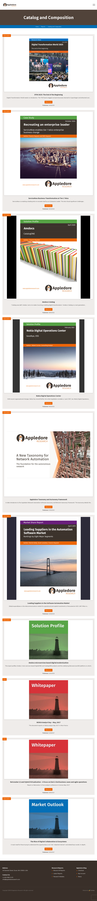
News (80, 876)
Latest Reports (57, 873)
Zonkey (92, 890)
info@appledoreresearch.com (11, 879)
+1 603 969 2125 (7, 877)
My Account (81, 873)
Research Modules (58, 876)
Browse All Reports (59, 870)
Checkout (81, 870)
